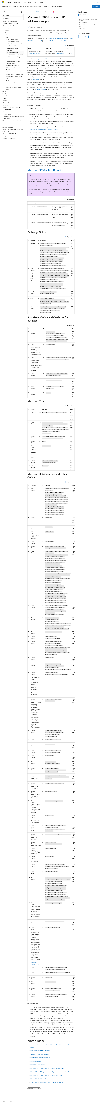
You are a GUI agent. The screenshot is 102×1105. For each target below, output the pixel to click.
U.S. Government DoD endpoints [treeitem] (15, 54)
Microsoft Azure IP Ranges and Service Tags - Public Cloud (46, 1068)
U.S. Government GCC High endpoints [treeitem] (14, 58)
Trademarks (66, 1100)
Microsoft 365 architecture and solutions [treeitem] (13, 129)
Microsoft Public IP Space (37, 1079)
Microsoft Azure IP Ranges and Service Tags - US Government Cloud (49, 1072)
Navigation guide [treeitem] (7, 136)
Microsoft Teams (83, 22)
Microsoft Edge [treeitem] (7, 114)
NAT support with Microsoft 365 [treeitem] (14, 72)
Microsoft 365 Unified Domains (45, 170)
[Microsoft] (3, 2)
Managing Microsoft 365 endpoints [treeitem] (13, 49)
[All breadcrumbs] (28, 12)
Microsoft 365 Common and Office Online (87, 25)
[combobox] (13, 15)
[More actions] (73, 12)
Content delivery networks (37, 1064)
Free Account (96, 6)
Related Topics (82, 28)
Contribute (28, 1100)
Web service (36, 79)
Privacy (35, 1100)
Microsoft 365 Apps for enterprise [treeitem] (11, 107)
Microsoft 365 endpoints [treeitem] (13, 41)
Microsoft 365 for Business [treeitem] (9, 138)
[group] (51, 362)
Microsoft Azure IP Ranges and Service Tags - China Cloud (46, 1075)
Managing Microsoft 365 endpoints (43, 59)
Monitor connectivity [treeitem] (11, 80)
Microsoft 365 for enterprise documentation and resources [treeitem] (10, 22)
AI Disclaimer (5, 1100)
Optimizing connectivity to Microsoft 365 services (44, 129)
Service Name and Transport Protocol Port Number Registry (47, 1082)
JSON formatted (59, 53)
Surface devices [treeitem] (7, 109)
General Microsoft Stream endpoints (40, 1054)
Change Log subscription (34, 53)
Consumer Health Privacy (46, 1100)
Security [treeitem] (5, 98)
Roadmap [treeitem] (6, 30)
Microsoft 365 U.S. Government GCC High (54, 41)
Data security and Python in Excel (35, 962)
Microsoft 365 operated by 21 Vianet (57, 38)
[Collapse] (22, 12)
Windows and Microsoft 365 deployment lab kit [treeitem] (13, 124)
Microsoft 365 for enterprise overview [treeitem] (12, 25)
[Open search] (94, 2)
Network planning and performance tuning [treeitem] (14, 77)
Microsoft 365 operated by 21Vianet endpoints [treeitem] (13, 62)
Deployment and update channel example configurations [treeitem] (13, 117)
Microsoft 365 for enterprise (38, 12)
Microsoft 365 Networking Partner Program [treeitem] (12, 88)
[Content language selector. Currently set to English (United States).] (9, 1096)
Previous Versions (14, 1100)
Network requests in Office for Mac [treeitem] (14, 74)
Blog (22, 1100)
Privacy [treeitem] (5, 100)
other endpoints (41, 89)
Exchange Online (83, 17)
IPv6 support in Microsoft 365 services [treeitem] (13, 68)
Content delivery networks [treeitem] (12, 65)
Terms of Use (58, 1100)
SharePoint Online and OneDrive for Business (88, 19)
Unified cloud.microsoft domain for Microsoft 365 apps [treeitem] (14, 45)
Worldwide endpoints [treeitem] (12, 52)
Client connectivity (35, 1061)
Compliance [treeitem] (6, 96)
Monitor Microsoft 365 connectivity (40, 1057)
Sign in (98, 2)
